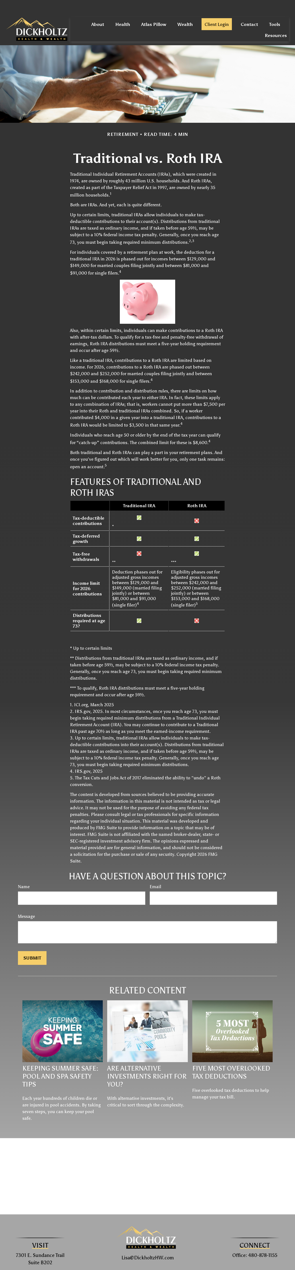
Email (155, 873)
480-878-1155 (262, 1242)
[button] (97, 11)
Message (26, 903)
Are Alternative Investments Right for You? (146, 1063)
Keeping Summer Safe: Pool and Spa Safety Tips (60, 1063)
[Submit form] (32, 945)
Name (24, 873)
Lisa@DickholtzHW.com (147, 1244)
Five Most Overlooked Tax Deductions (231, 1059)
